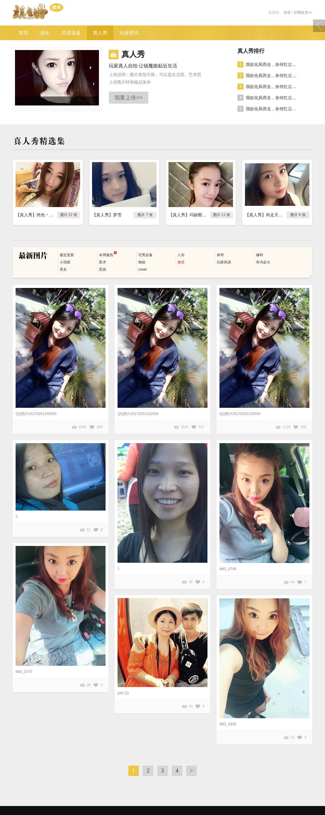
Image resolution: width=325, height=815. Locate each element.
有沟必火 (263, 262)
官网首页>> (303, 12)
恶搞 (102, 269)
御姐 (141, 262)
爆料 (259, 255)
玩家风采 (224, 262)
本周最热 (108, 254)
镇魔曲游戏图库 (46, 12)
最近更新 (67, 255)
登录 (287, 12)
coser (142, 269)
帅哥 (220, 255)
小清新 (65, 262)
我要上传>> (128, 98)
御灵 (181, 262)
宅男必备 (145, 255)
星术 (102, 262)
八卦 (181, 255)
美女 (63, 269)
